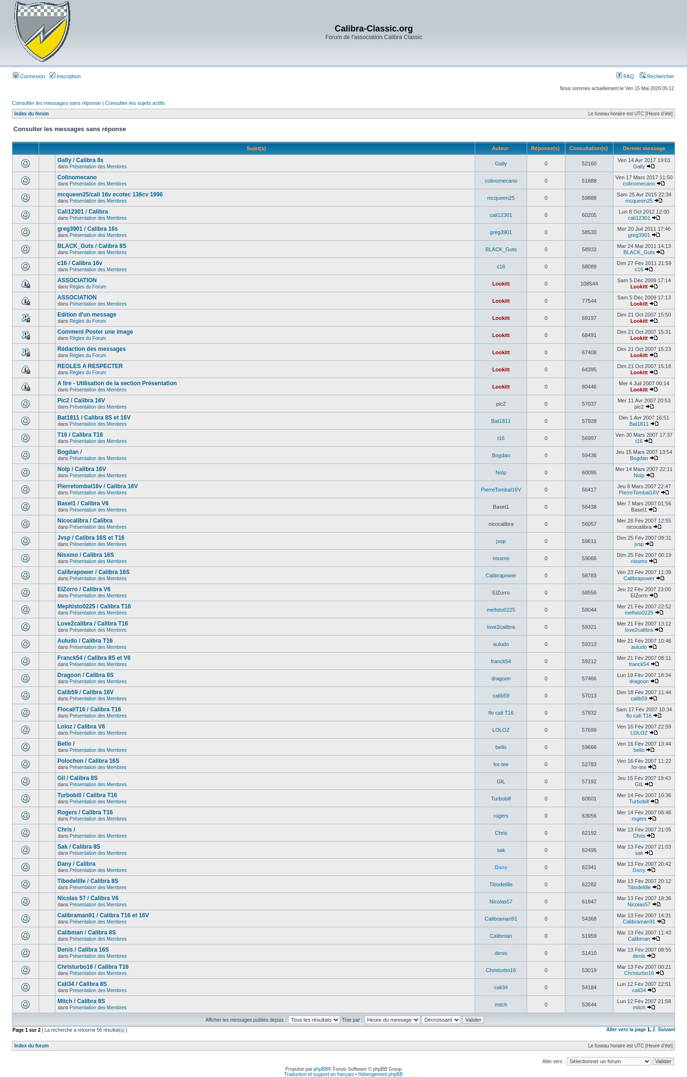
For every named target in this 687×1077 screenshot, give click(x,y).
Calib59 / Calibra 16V (85, 692)
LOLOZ (501, 730)
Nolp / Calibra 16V (81, 469)
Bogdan (501, 455)
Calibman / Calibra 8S (86, 932)
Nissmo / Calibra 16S (85, 555)
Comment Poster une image (95, 331)
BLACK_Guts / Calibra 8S (91, 246)
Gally (501, 163)
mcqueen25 (501, 198)
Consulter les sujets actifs (135, 103)
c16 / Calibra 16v (79, 263)
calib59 (501, 695)
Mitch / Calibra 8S (81, 1001)
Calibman (501, 936)
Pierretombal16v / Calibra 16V (97, 486)
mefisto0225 (501, 610)
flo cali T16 (501, 713)
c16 (501, 266)
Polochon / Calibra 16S (88, 761)
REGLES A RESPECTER (90, 366)
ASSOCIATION (76, 280)
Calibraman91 (501, 919)
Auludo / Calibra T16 (85, 640)
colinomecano (501, 181)
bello (500, 747)
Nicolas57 (500, 901)
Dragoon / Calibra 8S (85, 675)
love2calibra (501, 627)
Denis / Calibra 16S (83, 949)
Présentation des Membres (98, 166)
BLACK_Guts (500, 249)
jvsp (501, 541)
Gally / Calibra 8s (80, 160)
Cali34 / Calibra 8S (82, 984)
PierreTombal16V (501, 489)
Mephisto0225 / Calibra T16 (94, 606)
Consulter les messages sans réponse (56, 103)
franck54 (501, 661)
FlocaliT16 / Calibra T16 (89, 709)
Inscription (65, 76)
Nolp (501, 472)
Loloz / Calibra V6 (81, 726)
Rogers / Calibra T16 (85, 812)
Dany (501, 867)
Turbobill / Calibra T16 (87, 795)
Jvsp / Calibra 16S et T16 (91, 537)
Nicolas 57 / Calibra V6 (87, 898)
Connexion (29, 76)
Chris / (66, 829)
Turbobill (501, 798)
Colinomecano (77, 177)
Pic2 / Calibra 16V (81, 400)
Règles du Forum (88, 286)
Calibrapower (501, 575)
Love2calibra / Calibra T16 (92, 623)
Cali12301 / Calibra (82, 211)
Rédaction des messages (91, 349)
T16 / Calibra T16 (80, 434)
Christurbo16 (501, 970)
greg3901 (501, 232)
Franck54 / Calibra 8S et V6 (93, 658)
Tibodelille (501, 884)
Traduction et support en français (319, 1074)
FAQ (625, 76)
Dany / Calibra (76, 864)
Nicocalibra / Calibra (84, 520)
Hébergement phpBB (380, 1074)
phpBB (320, 1069)
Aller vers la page (626, 1029)
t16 (500, 438)
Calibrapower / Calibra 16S (93, 572)
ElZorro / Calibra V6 (83, 589)
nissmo (501, 558)
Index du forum (31, 113)
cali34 (501, 987)
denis (501, 953)
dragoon (500, 678)
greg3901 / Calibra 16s (87, 229)
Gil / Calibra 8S (77, 778)
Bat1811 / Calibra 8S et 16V (93, 417)
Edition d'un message (86, 314)
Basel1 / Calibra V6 (82, 503)
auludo (501, 644)
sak (501, 850)
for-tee (501, 764)
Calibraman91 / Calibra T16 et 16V (103, 915)
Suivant (666, 1029)
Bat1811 (501, 421)
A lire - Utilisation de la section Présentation (117, 383)
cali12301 (501, 215)
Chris (501, 833)
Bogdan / (69, 452)
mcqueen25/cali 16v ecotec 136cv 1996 (110, 194)
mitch (501, 1004)
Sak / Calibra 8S (78, 846)
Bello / (65, 743)
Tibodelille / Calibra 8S (87, 881)
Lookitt (501, 284)
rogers (501, 816)
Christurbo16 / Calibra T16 (92, 967)
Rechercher (657, 76)
